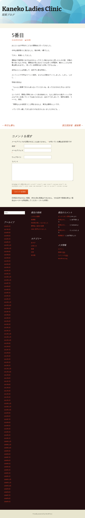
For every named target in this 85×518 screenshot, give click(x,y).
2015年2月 (7, 270)
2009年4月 (7, 467)
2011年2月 (7, 397)
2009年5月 (7, 464)
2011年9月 (7, 375)
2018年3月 (7, 226)
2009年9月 (7, 451)
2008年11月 (7, 482)
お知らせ (34, 246)
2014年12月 (7, 277)
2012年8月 (7, 346)
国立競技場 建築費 (72, 125)
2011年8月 (7, 378)
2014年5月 (7, 289)
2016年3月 (7, 239)
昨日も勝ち (8, 125)
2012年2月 (7, 362)
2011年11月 (7, 369)
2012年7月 (7, 350)
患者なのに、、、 (64, 220)
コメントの (63, 255)
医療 (32, 249)
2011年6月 (7, 384)
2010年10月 (7, 410)
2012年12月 (7, 334)
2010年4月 (7, 429)
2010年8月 (7, 416)
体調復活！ (61, 235)
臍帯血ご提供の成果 (37, 226)
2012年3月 (7, 359)
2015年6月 (7, 258)
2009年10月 (7, 448)
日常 (32, 252)
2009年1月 (7, 476)
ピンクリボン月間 (64, 216)
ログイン (61, 249)
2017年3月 (7, 229)
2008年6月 (7, 498)
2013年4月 (7, 321)
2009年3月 (7, 470)
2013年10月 (7, 305)
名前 (14, 146)
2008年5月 (7, 501)
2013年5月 (7, 318)
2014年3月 (7, 293)
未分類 (28, 40)
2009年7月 (7, 457)
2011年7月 (7, 381)
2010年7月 (7, 419)
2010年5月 (7, 426)
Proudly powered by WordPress (42, 514)
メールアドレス (17, 151)
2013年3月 (7, 324)
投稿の (61, 252)
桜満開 (33, 220)
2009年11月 (7, 445)
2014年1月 (7, 299)
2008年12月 (7, 479)
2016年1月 (7, 242)
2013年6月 (7, 315)
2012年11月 (7, 337)
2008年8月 (7, 492)
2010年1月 (7, 438)
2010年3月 (7, 432)
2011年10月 (7, 372)
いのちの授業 (35, 216)
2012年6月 (7, 353)
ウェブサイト (17, 157)
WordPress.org (62, 258)
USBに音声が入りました (38, 229)
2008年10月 (7, 486)
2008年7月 (7, 495)
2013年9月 (7, 308)
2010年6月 (7, 422)
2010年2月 (7, 435)
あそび (33, 242)
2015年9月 (7, 251)
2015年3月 (7, 267)
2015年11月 (7, 248)
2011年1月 (7, 400)
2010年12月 (7, 403)
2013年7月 (7, 312)
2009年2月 (7, 473)
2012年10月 (7, 340)
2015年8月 (7, 255)
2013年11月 (7, 302)
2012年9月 (7, 343)
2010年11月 (7, 407)
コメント (15, 161)
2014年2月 (7, 296)
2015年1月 (7, 274)
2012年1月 (7, 365)
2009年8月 (7, 454)
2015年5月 (7, 261)
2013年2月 (7, 327)
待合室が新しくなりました (39, 223)
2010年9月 (7, 413)
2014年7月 (7, 283)
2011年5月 (7, 388)
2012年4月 (7, 356)
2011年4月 (7, 391)
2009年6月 (7, 460)
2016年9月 (7, 232)
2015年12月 (7, 245)
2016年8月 (7, 236)
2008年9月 (7, 489)
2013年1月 (7, 331)
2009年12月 (7, 441)
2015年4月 (7, 264)
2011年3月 (7, 394)
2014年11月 (7, 280)
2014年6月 (7, 286)
